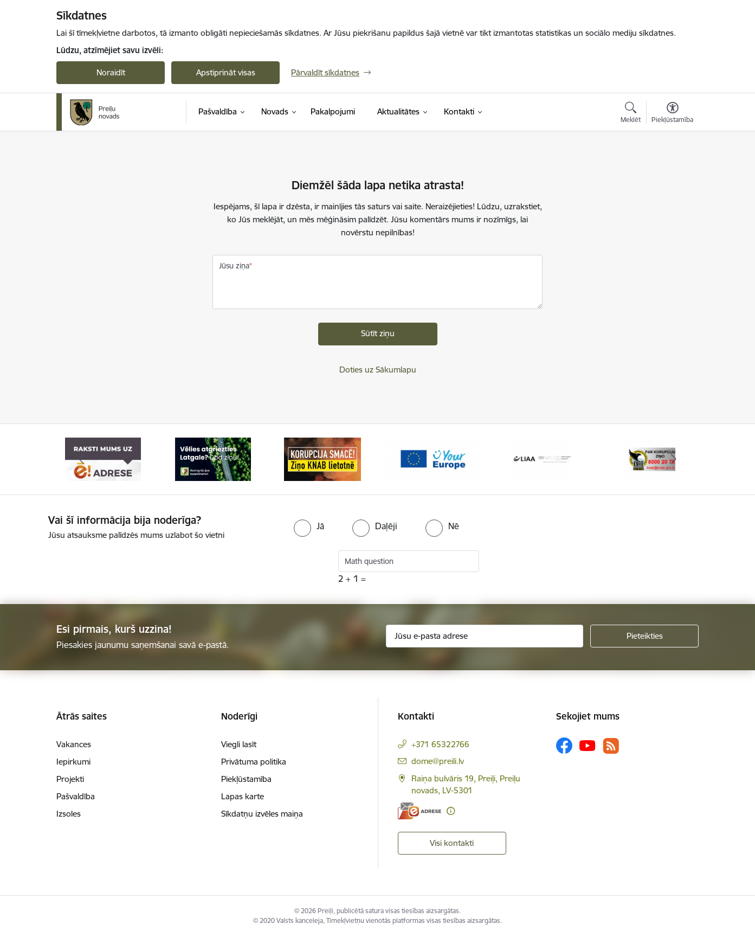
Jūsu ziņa (234, 266)
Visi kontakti (452, 843)
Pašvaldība (75, 796)
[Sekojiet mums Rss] (611, 746)
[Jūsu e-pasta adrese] (485, 636)
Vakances (73, 744)
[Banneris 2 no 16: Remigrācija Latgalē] (213, 458)
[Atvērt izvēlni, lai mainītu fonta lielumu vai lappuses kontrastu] (672, 114)
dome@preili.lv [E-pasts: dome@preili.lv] (437, 761)
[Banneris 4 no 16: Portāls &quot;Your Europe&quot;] (433, 458)
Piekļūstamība (246, 779)
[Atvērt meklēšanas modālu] (630, 114)
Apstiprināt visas (225, 72)
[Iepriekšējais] (81, 459)
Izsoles (68, 813)
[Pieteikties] (644, 636)
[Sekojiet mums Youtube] (587, 745)
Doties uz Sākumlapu (377, 369)
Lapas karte (242, 796)
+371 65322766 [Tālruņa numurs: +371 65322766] (440, 744)
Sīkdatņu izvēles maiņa (262, 813)
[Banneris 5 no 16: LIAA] (542, 458)
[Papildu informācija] (451, 811)
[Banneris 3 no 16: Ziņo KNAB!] (322, 458)
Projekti (70, 779)
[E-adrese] (419, 811)
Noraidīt (110, 72)
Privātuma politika (253, 761)
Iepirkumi (73, 761)
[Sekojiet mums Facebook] (564, 745)
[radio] (309, 525)
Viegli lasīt (238, 744)
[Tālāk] (674, 459)
